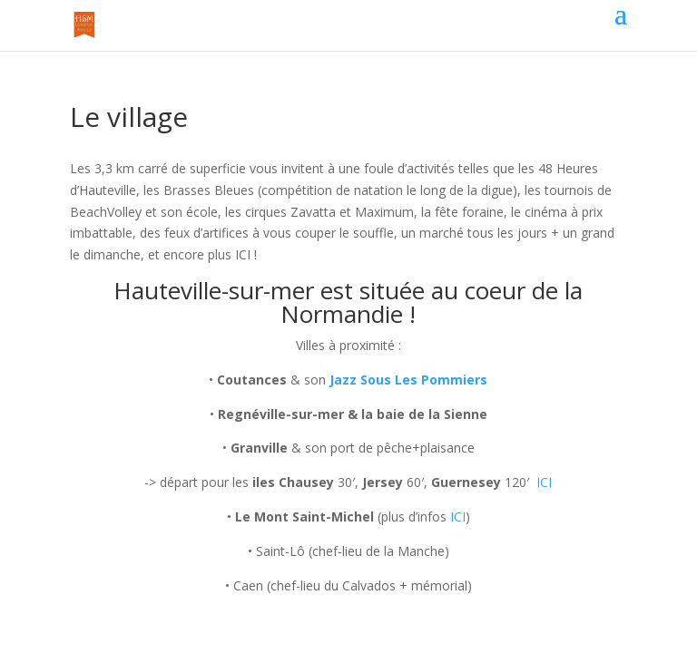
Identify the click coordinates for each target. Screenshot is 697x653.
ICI (544, 482)
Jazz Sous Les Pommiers (408, 379)
